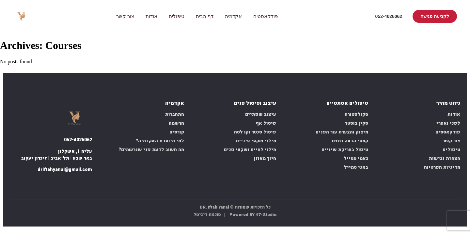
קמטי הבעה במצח (350, 140)
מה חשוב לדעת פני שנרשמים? (151, 149)
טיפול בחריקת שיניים (344, 149)
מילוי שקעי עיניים (256, 140)
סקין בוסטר (356, 123)
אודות (151, 16)
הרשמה (176, 123)
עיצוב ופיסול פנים (255, 103)
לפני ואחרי (448, 123)
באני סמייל (356, 167)
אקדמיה (233, 16)
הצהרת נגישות (444, 158)
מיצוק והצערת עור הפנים (342, 132)
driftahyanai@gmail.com (65, 169)
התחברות (174, 114)
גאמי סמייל (356, 158)
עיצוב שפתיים (260, 114)
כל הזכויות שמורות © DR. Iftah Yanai (235, 207)
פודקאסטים (265, 16)
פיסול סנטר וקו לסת (255, 132)
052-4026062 (388, 16)
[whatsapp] (70, 183)
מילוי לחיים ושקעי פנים (250, 149)
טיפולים (176, 16)
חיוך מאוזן (265, 158)
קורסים (176, 132)
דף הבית (204, 16)
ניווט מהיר (448, 103)
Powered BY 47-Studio (253, 215)
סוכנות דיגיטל (207, 215)
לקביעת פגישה (434, 16)
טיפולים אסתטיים (347, 103)
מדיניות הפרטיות (442, 167)
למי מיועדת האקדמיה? (159, 140)
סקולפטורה (356, 114)
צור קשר (125, 16)
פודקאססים (447, 132)
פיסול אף (266, 123)
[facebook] (86, 183)
